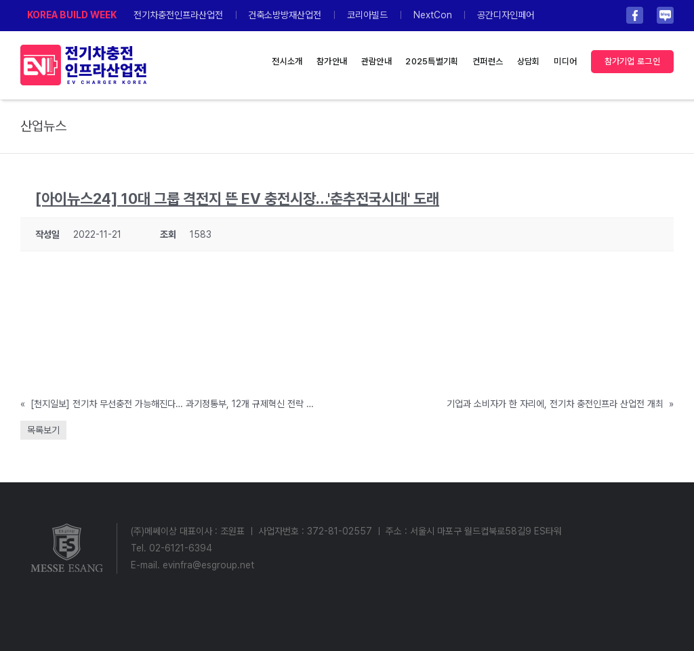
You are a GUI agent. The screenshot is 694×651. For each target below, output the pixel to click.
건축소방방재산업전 (284, 14)
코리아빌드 (367, 14)
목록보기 (43, 430)
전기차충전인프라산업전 (178, 14)
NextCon (432, 14)
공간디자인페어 (505, 14)
